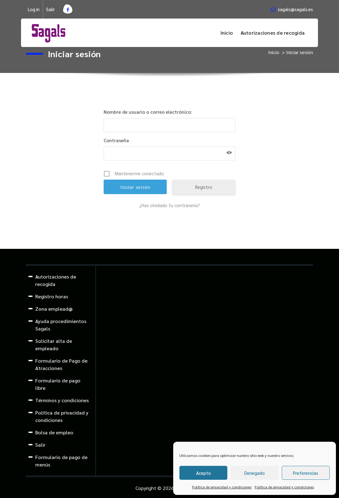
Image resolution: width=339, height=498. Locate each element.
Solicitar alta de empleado (53, 344)
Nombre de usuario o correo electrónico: (148, 112)
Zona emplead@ (54, 308)
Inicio (226, 32)
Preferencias (305, 473)
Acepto (203, 473)
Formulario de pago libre (57, 384)
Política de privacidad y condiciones (221, 486)
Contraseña (116, 140)
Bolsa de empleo (54, 432)
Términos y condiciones (62, 400)
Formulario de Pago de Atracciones (61, 364)
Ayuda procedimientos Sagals (60, 325)
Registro (203, 187)
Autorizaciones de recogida (273, 32)
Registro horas (51, 296)
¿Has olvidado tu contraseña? (169, 205)
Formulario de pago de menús (61, 461)
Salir (50, 9)
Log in (34, 9)
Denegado (254, 473)
